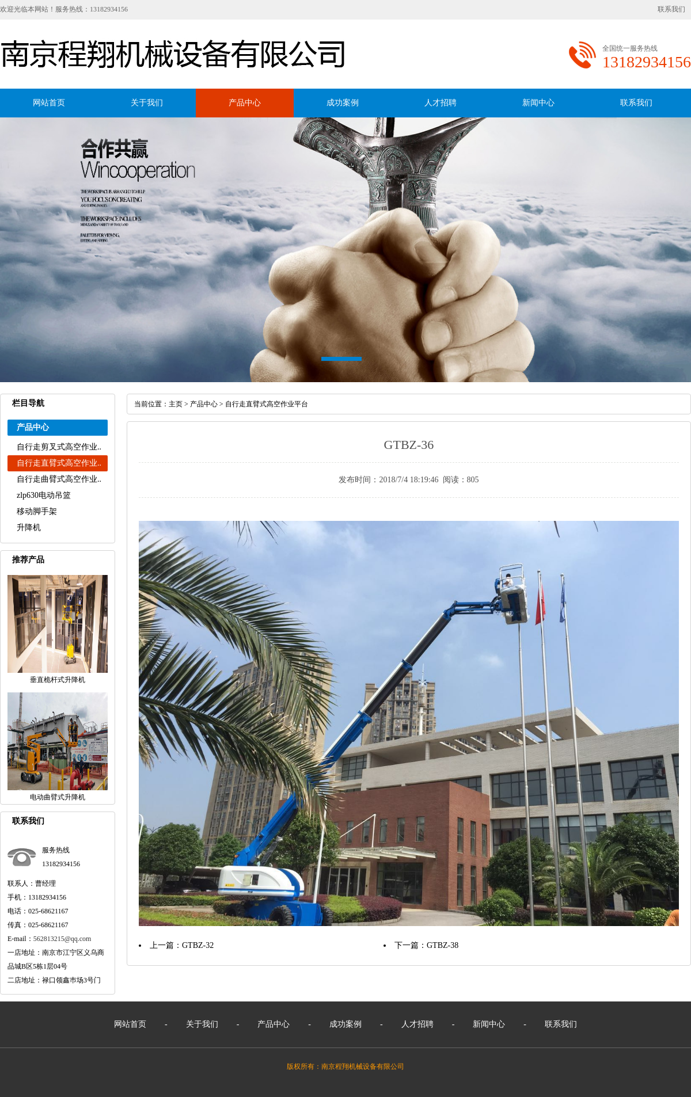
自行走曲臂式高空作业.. (59, 479)
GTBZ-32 (198, 945)
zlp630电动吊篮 (44, 495)
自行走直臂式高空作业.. (59, 463)
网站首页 (49, 102)
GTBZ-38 (442, 945)
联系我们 (671, 9)
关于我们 (147, 102)
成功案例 (342, 102)
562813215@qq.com (62, 939)
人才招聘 (440, 102)
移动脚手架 (37, 511)
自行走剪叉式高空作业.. (59, 447)
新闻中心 (538, 102)
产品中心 (245, 102)
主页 (176, 404)
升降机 (29, 527)
